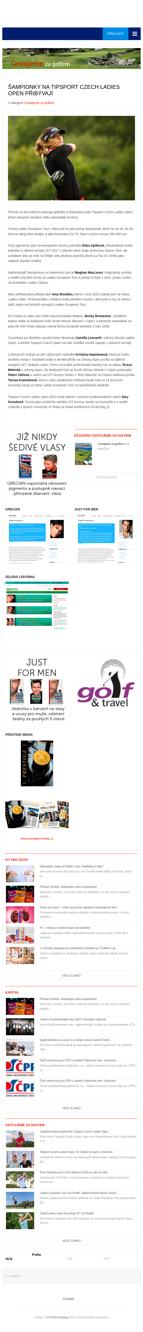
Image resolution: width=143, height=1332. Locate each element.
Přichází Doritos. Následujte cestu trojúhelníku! (68, 886)
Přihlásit (115, 33)
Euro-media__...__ (71, 14)
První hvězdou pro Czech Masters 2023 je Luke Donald (73, 1172)
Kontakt (68, 1299)
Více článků (71, 975)
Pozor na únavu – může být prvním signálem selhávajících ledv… (80, 907)
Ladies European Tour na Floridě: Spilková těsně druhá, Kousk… (79, 1193)
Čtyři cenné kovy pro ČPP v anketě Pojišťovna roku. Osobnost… (79, 1060)
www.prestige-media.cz (37, 838)
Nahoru (15, 1276)
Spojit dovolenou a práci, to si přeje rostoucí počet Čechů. (75, 1040)
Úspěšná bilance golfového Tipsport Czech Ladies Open (74, 1131)
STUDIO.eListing (57, 1317)
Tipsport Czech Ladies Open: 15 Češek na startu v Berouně (76, 1152)
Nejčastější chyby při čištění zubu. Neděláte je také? (71, 866)
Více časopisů (106, 477)
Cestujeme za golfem (39, 103)
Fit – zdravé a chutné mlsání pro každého (65, 927)
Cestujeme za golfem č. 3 (113, 444)
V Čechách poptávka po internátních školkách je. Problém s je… (79, 948)
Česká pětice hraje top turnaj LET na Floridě (67, 1213)
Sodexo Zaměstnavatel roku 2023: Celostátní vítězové (73, 1019)
